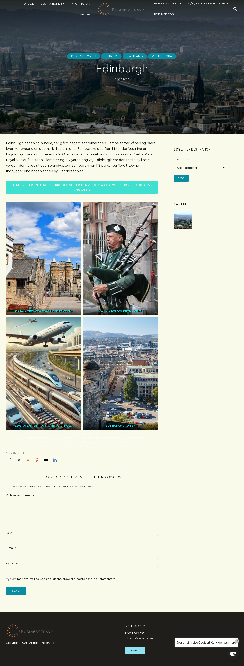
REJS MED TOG (164, 14)
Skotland (135, 56)
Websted (12, 563)
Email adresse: (161, 636)
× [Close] (237, 641)
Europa (111, 56)
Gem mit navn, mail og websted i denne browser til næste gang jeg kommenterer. (63, 578)
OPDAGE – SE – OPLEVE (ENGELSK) (49, 311)
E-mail (11, 547)
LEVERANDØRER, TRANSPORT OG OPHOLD (43, 425)
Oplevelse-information (20, 495)
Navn (10, 532)
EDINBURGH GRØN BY (120, 425)
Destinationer (83, 56)
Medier (85, 14)
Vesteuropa (162, 56)
